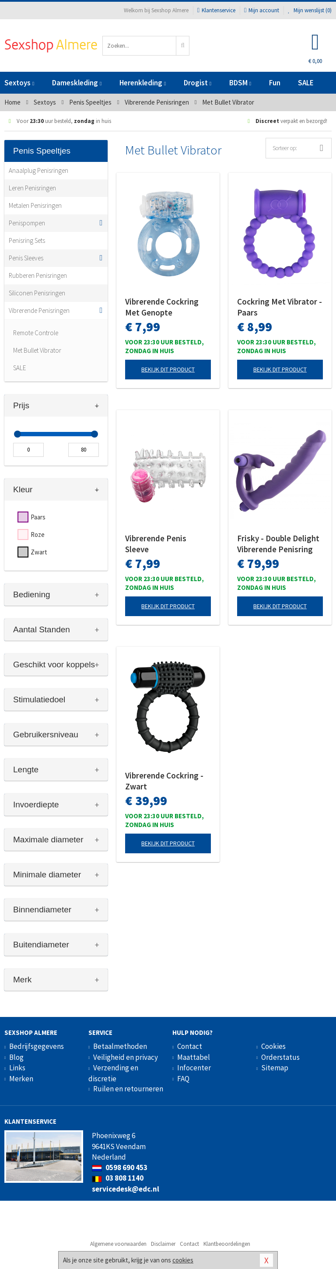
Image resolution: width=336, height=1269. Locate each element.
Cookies (273, 1046)
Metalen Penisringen (35, 205)
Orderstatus (280, 1057)
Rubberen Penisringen (38, 275)
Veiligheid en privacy (125, 1057)
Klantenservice (216, 10)
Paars (38, 517)
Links (17, 1068)
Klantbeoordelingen (226, 1244)
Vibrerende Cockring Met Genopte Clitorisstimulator (162, 307)
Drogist (197, 83)
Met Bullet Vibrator (37, 350)
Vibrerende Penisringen (39, 310)
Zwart (39, 552)
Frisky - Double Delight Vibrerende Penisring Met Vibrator (278, 544)
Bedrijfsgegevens (36, 1046)
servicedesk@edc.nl (125, 1189)
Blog (16, 1057)
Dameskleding (77, 83)
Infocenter (194, 1068)
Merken (21, 1078)
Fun (274, 83)
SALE (306, 83)
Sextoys (19, 83)
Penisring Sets (27, 240)
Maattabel (193, 1057)
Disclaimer (163, 1244)
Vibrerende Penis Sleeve (155, 543)
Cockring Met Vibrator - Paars (279, 307)
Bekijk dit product (168, 369)
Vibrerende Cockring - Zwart (164, 781)
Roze (38, 534)
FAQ (183, 1078)
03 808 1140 (118, 1178)
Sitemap (274, 1068)
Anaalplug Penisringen (38, 170)
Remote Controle (35, 333)
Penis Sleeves (26, 258)
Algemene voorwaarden (118, 1244)
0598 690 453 (119, 1167)
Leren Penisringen (32, 188)
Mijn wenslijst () (310, 10)
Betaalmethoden (120, 1046)
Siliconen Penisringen (37, 293)
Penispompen (27, 223)
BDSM (240, 83)
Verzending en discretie (113, 1073)
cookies (182, 1260)
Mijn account (261, 10)
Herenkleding (142, 83)
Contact (189, 1046)
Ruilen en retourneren (128, 1089)
